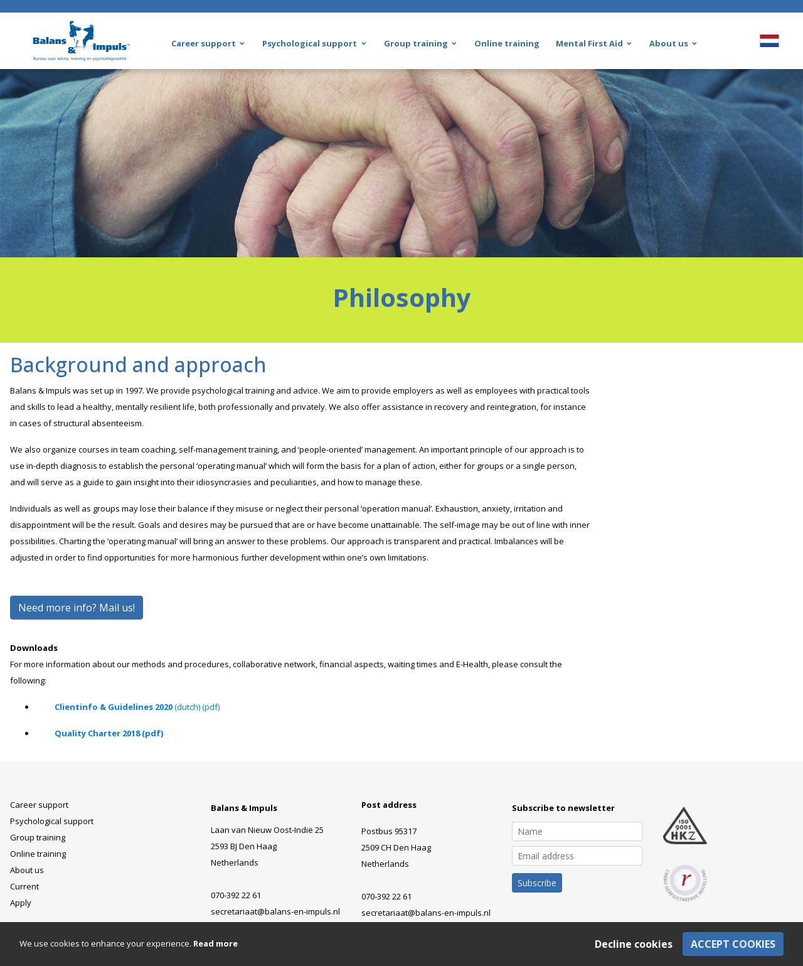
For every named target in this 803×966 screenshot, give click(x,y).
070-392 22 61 (236, 895)
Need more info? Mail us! (76, 607)
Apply (20, 902)
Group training (37, 837)
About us (27, 870)
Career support (39, 804)
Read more (215, 943)
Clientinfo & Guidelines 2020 (114, 706)
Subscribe (537, 883)
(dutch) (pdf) (196, 706)
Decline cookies (634, 944)
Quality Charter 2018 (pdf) (109, 733)
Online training (38, 853)
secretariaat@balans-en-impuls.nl (275, 911)
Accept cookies (733, 944)
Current (24, 886)
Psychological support (51, 821)
